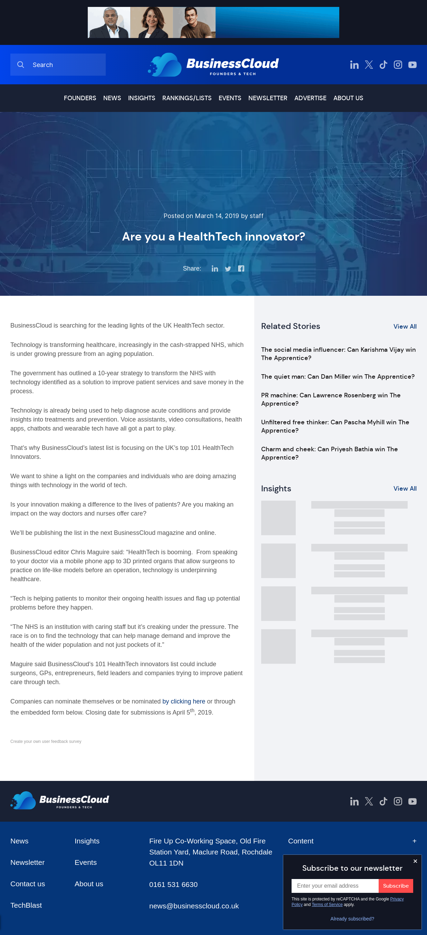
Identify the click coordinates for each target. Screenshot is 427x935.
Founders (80, 98)
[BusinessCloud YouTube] (412, 64)
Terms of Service (327, 904)
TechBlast (26, 905)
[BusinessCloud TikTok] (383, 64)
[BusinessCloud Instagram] (398, 64)
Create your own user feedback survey (45, 741)
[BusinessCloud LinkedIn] (354, 64)
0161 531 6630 (173, 884)
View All (405, 326)
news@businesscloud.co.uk (194, 906)
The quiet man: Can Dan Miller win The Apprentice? (338, 376)
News (112, 98)
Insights (141, 98)
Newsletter (267, 98)
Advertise (310, 98)
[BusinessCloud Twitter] (369, 64)
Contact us (27, 884)
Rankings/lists (187, 98)
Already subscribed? (352, 918)
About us (348, 98)
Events (230, 98)
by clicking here (183, 701)
